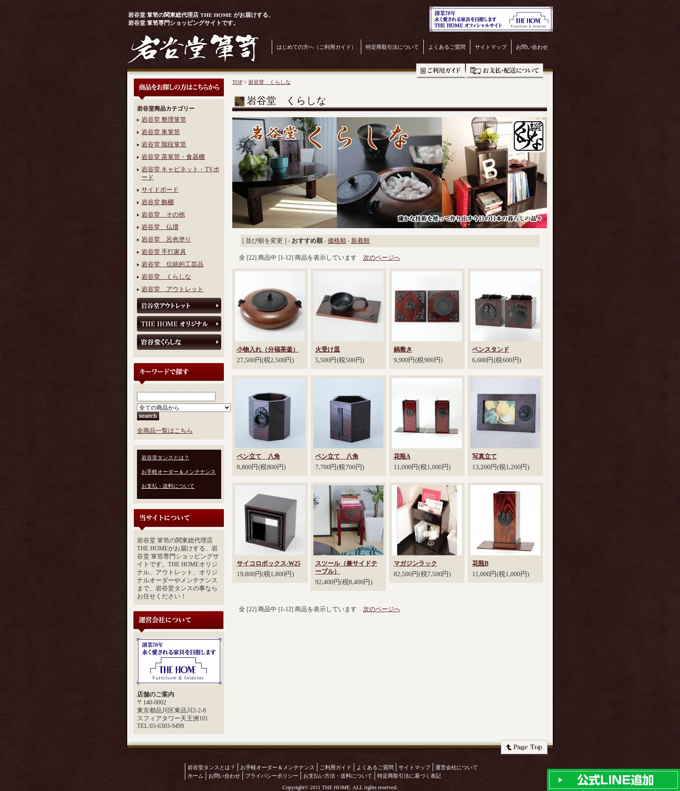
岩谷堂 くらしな (166, 276)
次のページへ (381, 257)
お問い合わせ (532, 47)
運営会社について (456, 767)
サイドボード (160, 189)
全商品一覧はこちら (165, 430)
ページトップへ (524, 747)
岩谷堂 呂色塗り (166, 239)
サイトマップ (491, 47)
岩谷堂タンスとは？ (165, 458)
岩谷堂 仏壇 (160, 227)
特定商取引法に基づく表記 (409, 776)
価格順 (337, 240)
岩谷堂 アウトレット (172, 289)
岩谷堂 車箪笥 (160, 132)
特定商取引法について (392, 47)
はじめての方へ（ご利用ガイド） (316, 47)
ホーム (195, 776)
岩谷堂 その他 (163, 214)
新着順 (360, 240)
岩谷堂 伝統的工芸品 (172, 264)
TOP (237, 82)
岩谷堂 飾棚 (157, 202)
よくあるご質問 (446, 47)
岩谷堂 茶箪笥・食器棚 (173, 157)
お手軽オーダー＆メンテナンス (178, 472)
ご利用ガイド (440, 71)
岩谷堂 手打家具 (163, 252)
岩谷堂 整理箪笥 (163, 119)
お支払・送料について (504, 71)
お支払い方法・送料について (337, 776)
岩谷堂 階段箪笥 (163, 144)
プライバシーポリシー (271, 776)
